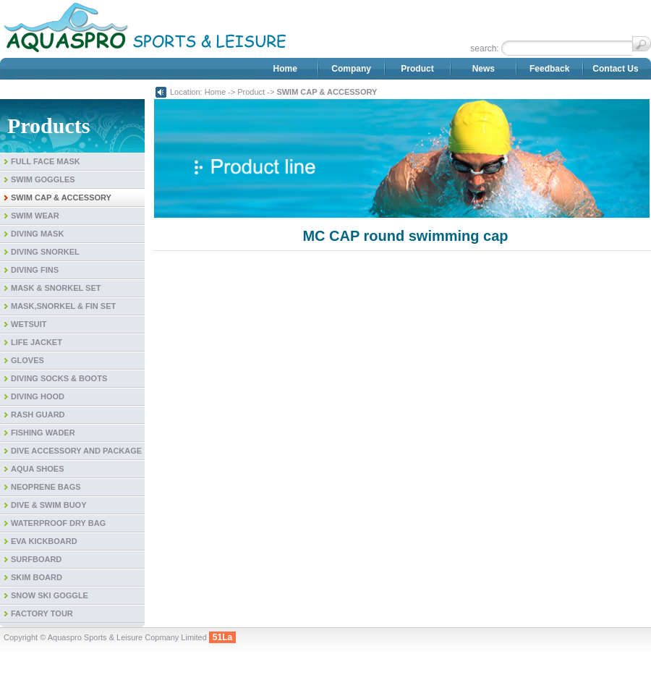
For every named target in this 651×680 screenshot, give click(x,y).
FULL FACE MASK (45, 161)
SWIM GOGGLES (43, 179)
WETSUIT (29, 324)
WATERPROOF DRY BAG (58, 523)
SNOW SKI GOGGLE (49, 595)
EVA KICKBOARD (44, 541)
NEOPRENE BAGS (46, 487)
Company (351, 69)
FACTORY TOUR (42, 613)
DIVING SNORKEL (45, 251)
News (483, 69)
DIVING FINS (35, 269)
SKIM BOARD (36, 577)
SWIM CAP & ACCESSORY (326, 92)
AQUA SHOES (37, 468)
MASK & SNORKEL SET (56, 288)
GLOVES (27, 360)
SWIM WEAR (35, 215)
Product (417, 69)
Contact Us (615, 69)
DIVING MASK (37, 233)
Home (285, 69)
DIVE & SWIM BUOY (49, 505)
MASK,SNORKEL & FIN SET (63, 306)
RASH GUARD (38, 414)
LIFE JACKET (36, 342)
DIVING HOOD (37, 396)
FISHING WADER (43, 432)
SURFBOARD (36, 559)
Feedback (549, 69)
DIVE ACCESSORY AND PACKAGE (76, 450)
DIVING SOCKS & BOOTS (59, 378)
